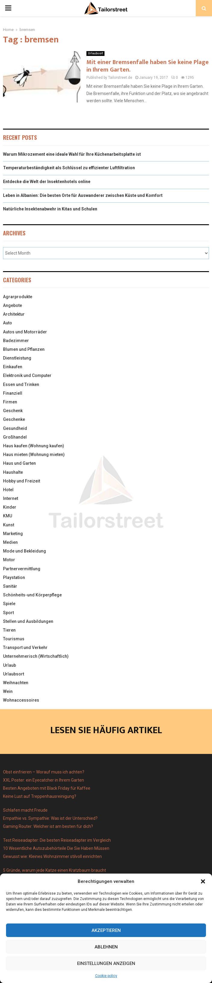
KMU (7, 515)
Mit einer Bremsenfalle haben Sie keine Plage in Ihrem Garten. (147, 66)
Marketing (13, 533)
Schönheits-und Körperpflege (32, 595)
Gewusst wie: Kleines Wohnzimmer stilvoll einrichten (52, 856)
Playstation (14, 577)
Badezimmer (16, 340)
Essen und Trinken (21, 384)
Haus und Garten (19, 463)
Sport (8, 612)
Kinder (9, 507)
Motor (9, 559)
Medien (10, 542)
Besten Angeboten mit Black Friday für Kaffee (46, 788)
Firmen (10, 402)
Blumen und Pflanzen (24, 349)
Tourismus (13, 638)
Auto (7, 322)
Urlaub (9, 665)
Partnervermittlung (21, 568)
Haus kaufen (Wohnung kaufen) (33, 445)
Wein (8, 691)
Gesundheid (15, 428)
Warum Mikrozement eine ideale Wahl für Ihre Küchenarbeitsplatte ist (72, 154)
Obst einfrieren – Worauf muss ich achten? (43, 772)
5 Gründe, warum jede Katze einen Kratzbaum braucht (54, 870)
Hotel (8, 489)
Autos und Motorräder (25, 331)
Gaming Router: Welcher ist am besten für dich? (48, 826)
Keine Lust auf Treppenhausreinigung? (39, 796)
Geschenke (14, 419)
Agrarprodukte (17, 296)
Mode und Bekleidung (24, 551)
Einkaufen (12, 366)
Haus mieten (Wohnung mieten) (34, 454)
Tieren (9, 630)
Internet (10, 498)
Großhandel (15, 437)
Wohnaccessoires (21, 700)
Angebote (12, 305)
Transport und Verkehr (25, 647)
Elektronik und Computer (27, 375)
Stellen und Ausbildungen (28, 621)
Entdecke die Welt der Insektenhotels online (46, 181)
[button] (203, 881)
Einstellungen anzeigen (106, 963)
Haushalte (13, 472)
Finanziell (12, 393)
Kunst (8, 524)
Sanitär (10, 586)
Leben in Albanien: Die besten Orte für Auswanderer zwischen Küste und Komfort (83, 195)
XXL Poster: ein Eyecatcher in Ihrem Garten (43, 780)
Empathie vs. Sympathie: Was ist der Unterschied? (50, 818)
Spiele (9, 603)
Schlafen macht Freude (25, 810)
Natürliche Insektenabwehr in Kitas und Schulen (50, 209)
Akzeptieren (106, 930)
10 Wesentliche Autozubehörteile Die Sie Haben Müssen (56, 848)
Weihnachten (15, 682)
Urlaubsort (95, 53)
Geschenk (13, 410)
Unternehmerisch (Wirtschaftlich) (36, 656)
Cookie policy (106, 976)
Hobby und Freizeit (21, 481)
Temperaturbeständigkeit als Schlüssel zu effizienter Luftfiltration (69, 167)
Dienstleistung (17, 358)
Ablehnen (106, 947)
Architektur (14, 314)
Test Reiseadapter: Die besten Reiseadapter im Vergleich (57, 840)
